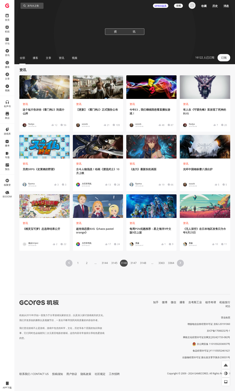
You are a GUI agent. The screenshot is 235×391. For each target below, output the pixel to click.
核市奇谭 (210, 302)
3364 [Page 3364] (171, 263)
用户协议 (71, 374)
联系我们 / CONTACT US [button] (34, 374)
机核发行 (224, 302)
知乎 (156, 302)
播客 (182, 302)
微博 (164, 302)
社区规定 (100, 374)
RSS (228, 306)
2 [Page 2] (86, 263)
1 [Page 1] (78, 263)
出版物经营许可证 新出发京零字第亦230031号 (206, 357)
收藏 (204, 6)
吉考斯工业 (195, 302)
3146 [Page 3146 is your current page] (124, 263)
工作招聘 (114, 374)
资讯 (25, 104)
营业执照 (225, 317)
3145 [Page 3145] (114, 263)
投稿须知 (57, 374)
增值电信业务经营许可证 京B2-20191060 (208, 324)
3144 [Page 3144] (105, 263)
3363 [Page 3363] (162, 263)
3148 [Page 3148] (143, 263)
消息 (226, 6)
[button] (69, 263)
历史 (215, 6)
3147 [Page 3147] (133, 263)
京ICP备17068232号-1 (218, 330)
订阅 (224, 57)
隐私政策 (86, 374)
